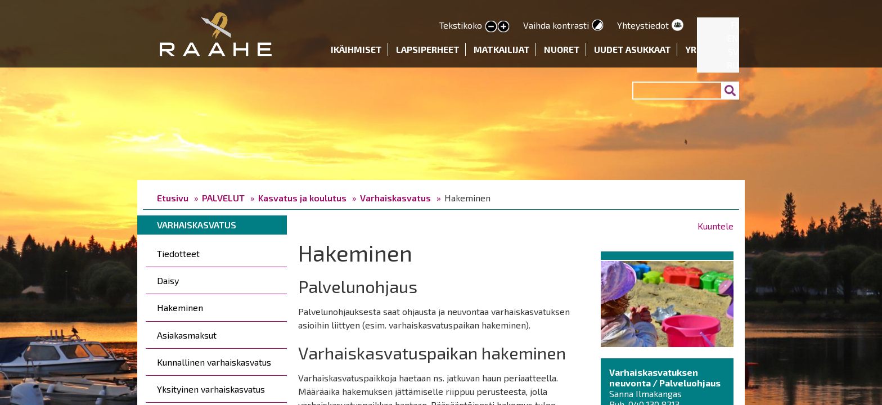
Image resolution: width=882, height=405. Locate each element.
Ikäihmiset (356, 49)
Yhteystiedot (643, 25)
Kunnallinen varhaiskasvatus (214, 362)
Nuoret (562, 49)
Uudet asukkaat (632, 49)
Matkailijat (502, 49)
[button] (667, 301)
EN (733, 38)
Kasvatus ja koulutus (302, 197)
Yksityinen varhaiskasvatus (211, 389)
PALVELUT (223, 197)
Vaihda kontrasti (556, 25)
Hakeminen (180, 307)
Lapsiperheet (428, 49)
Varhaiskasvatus (395, 197)
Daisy (168, 280)
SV (733, 51)
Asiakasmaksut (187, 335)
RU (733, 65)
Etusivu (172, 197)
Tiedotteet (178, 253)
